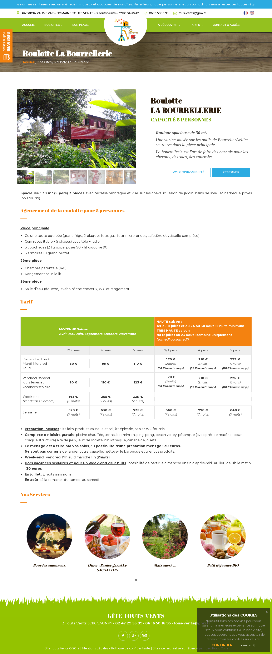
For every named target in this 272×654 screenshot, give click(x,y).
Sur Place (80, 24)
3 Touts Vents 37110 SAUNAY (87, 623)
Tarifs (196, 24)
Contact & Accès (226, 24)
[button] (136, 580)
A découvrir (169, 24)
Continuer (222, 645)
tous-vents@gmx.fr (192, 13)
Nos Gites (53, 24)
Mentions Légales (95, 648)
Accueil (28, 24)
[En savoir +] (246, 645)
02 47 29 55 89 (128, 623)
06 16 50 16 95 (158, 13)
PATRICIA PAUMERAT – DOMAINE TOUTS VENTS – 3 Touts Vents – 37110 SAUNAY (80, 13)
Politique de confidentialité (130, 648)
